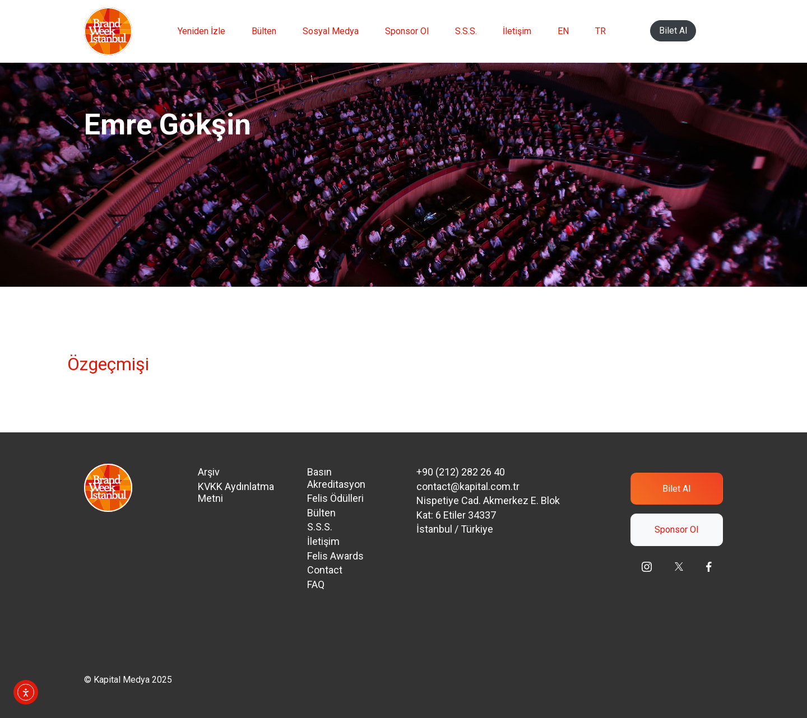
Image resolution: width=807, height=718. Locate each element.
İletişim (517, 31)
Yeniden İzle (201, 31)
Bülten (264, 31)
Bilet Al (673, 30)
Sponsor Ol (407, 31)
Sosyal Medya (331, 31)
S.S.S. (466, 31)
